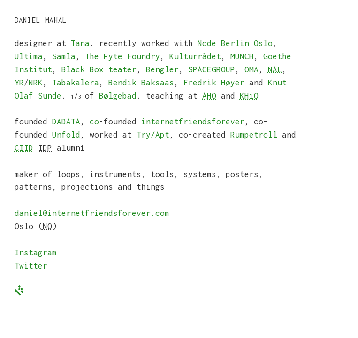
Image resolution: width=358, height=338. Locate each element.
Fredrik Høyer (213, 82)
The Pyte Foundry (122, 56)
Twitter (31, 265)
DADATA (66, 121)
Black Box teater (99, 69)
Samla (64, 56)
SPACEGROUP (211, 69)
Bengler (162, 69)
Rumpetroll (253, 134)
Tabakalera (75, 82)
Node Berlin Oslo (235, 43)
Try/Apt (153, 134)
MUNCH (242, 56)
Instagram (36, 252)
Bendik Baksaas (141, 82)
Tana (80, 43)
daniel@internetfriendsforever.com (92, 213)
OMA (251, 69)
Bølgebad (118, 95)
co (94, 121)
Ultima (29, 56)
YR (19, 82)
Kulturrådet (195, 56)
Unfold (66, 134)
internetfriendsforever (192, 121)
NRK (36, 82)
